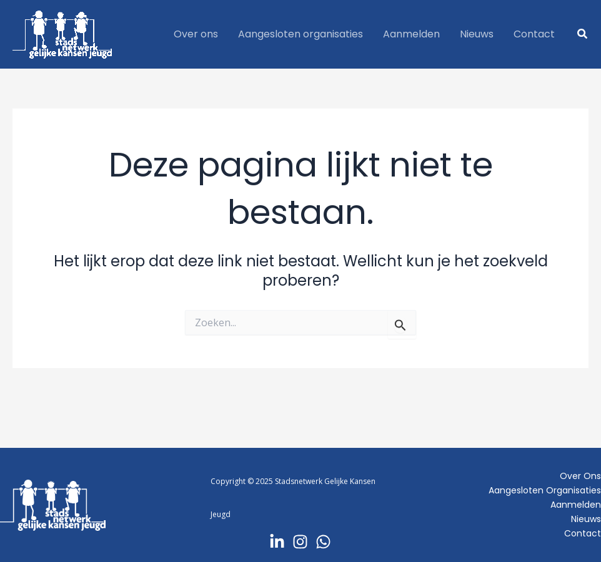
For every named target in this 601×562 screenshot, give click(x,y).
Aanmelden (575, 504)
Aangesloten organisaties (545, 490)
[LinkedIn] (277, 542)
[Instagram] (300, 542)
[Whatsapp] (323, 542)
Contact (582, 533)
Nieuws (586, 519)
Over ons (580, 476)
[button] (583, 34)
